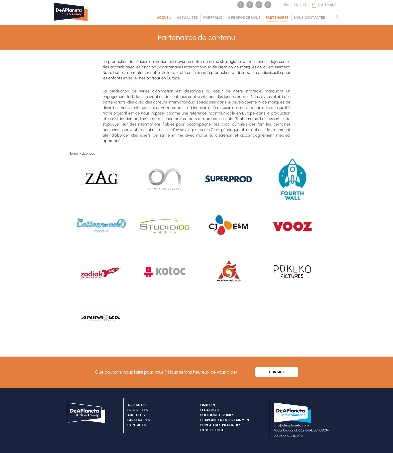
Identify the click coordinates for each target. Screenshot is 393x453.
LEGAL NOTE (210, 410)
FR (314, 5)
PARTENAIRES (277, 18)
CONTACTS (136, 425)
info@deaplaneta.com (291, 425)
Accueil (164, 18)
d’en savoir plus (185, 129)
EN (286, 5)
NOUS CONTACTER (309, 18)
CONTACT (276, 372)
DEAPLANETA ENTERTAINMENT (225, 420)
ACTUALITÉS (187, 18)
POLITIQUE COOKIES (217, 415)
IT (305, 5)
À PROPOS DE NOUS (244, 18)
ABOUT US (136, 415)
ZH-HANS (329, 5)
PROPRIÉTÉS (137, 410)
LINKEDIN (207, 405)
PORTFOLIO (213, 18)
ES (296, 5)
